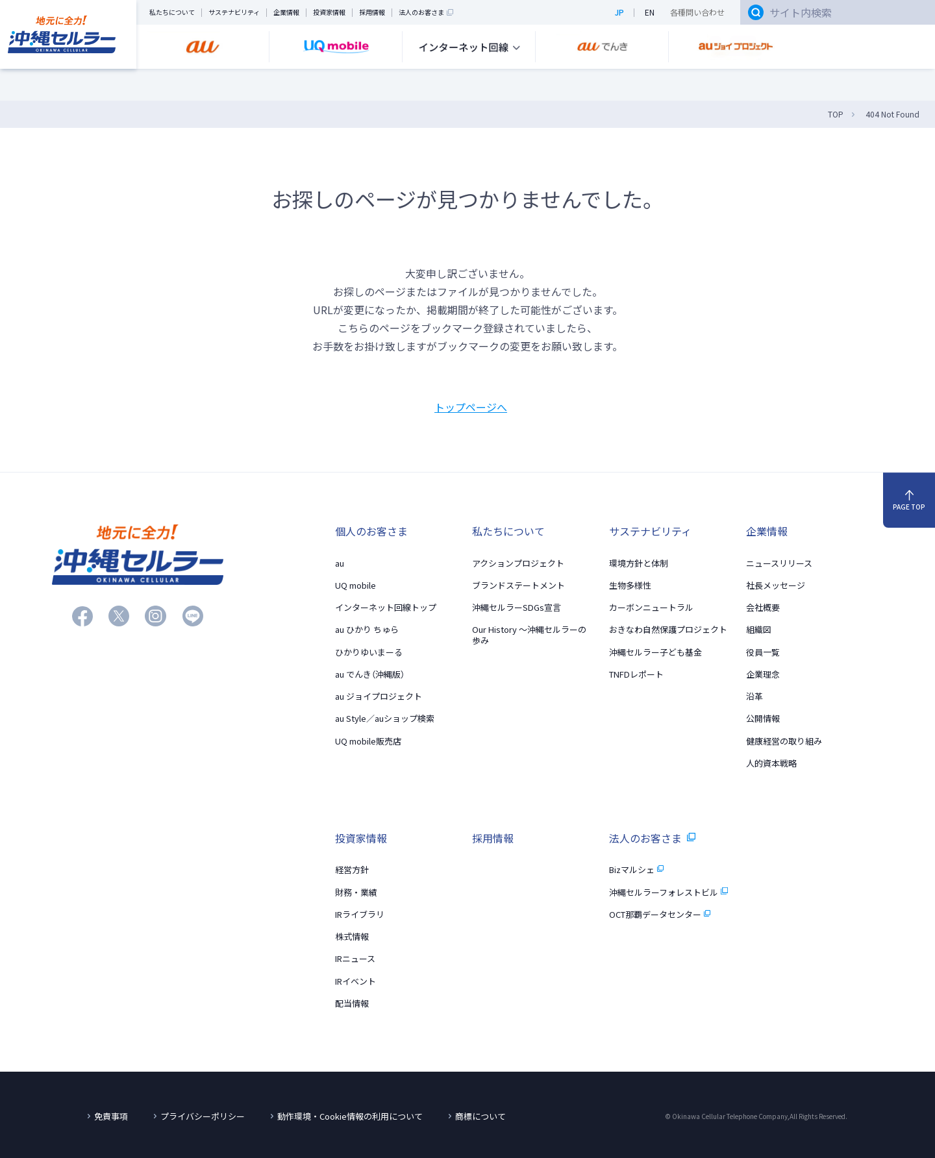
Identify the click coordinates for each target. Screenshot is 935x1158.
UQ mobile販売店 (368, 741)
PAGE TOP (909, 500)
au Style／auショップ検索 (384, 718)
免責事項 (111, 1116)
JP (619, 13)
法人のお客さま (426, 12)
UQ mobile (355, 585)
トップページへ (470, 407)
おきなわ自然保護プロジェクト (668, 629)
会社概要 (763, 607)
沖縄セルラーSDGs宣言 (516, 607)
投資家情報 (329, 12)
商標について (480, 1116)
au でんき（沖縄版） (370, 674)
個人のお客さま (371, 531)
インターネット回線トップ (385, 607)
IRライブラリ (359, 914)
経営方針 (352, 869)
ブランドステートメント (518, 585)
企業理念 (763, 674)
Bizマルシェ (636, 869)
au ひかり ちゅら (367, 629)
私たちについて (172, 12)
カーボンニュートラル (651, 607)
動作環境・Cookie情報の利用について (350, 1116)
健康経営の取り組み (784, 741)
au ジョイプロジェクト (378, 696)
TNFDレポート (636, 674)
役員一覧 (763, 652)
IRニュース (355, 958)
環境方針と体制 (638, 563)
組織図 (758, 629)
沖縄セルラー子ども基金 (655, 652)
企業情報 (286, 12)
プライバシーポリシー (202, 1116)
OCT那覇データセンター (659, 914)
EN (649, 13)
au (339, 563)
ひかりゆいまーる (369, 652)
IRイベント (355, 981)
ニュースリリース (779, 563)
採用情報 (372, 12)
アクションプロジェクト (518, 563)
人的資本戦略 (771, 763)
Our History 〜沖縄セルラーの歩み (529, 634)
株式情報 (352, 936)
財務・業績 (356, 892)
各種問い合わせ (697, 13)
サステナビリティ (234, 12)
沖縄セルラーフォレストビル (668, 892)
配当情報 (352, 1003)
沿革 (754, 696)
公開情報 (763, 718)
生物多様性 (630, 585)
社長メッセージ (775, 585)
